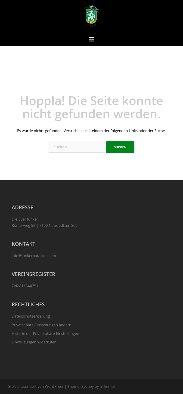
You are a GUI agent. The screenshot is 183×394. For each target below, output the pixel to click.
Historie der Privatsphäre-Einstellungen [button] (45, 333)
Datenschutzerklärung (31, 316)
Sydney (87, 386)
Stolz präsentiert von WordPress (36, 386)
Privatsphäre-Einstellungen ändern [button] (41, 324)
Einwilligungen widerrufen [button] (34, 342)
